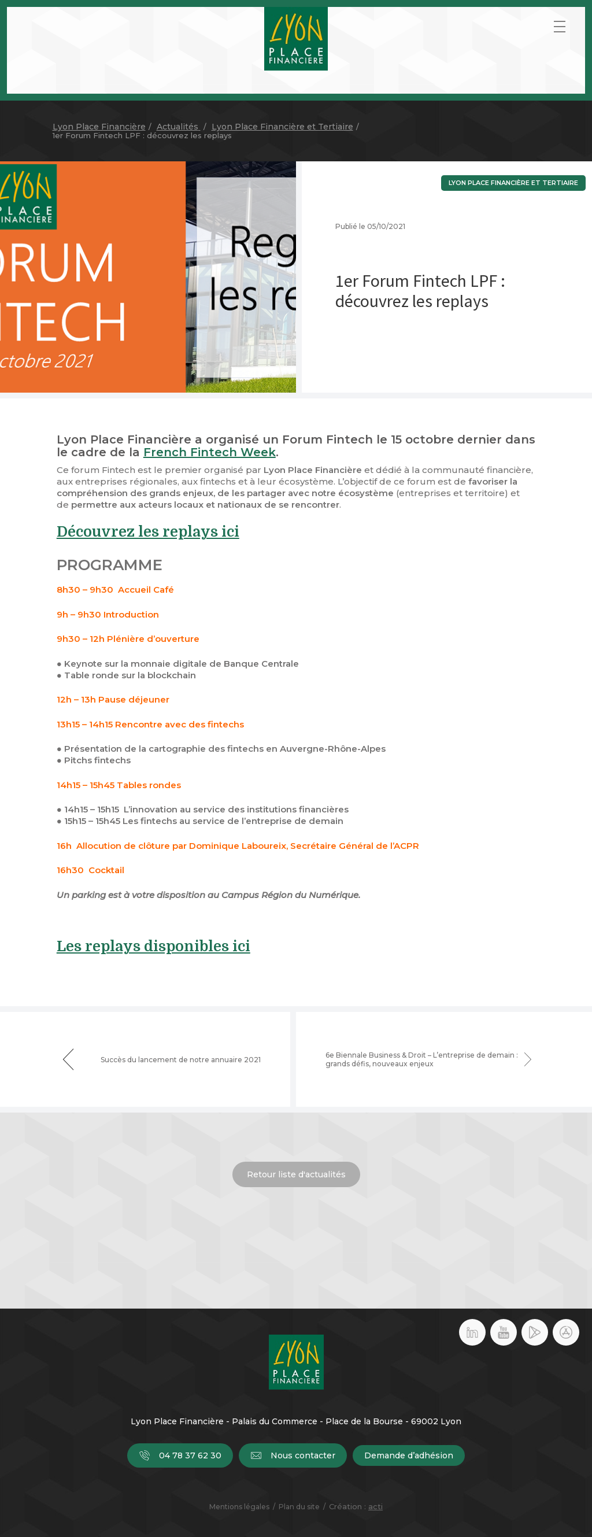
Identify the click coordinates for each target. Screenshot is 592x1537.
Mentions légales (239, 1506)
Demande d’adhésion (408, 1455)
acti (375, 1506)
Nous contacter (292, 1455)
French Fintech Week (209, 452)
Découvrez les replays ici (148, 531)
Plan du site (299, 1506)
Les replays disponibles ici (153, 946)
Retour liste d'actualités (296, 1174)
